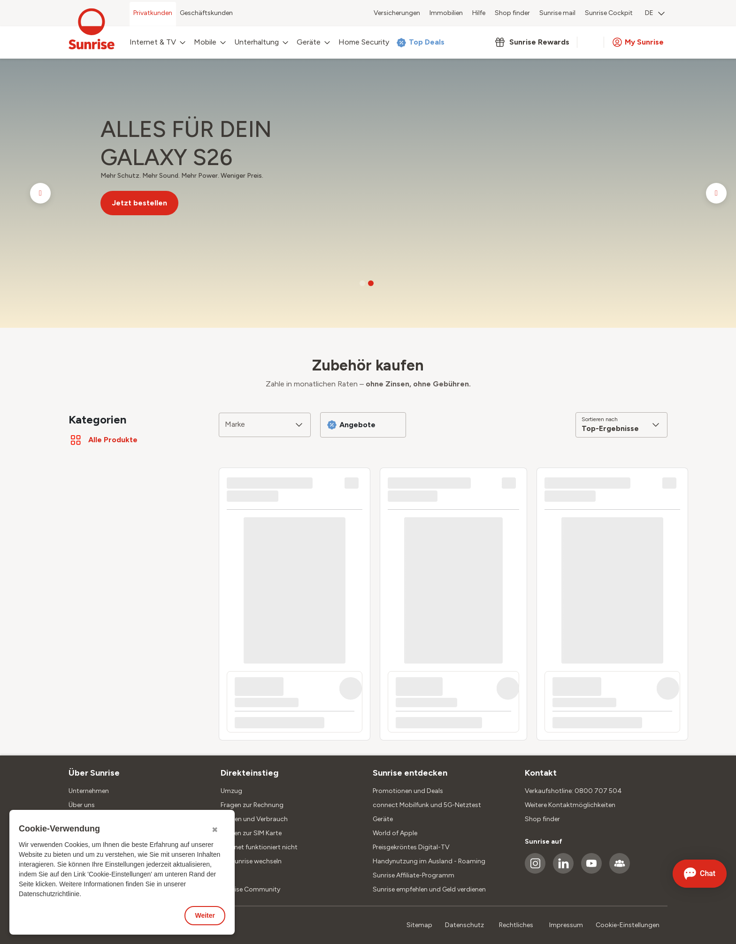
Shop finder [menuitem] (512, 13)
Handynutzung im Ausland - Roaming (429, 861)
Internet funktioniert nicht (259, 847)
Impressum (566, 925)
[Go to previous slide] (40, 193)
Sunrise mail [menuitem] (557, 13)
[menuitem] (654, 14)
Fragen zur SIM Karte (251, 833)
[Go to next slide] (716, 193)
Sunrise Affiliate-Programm (413, 875)
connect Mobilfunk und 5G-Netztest (427, 805)
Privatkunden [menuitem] (152, 13)
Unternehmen (89, 791)
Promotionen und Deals (408, 791)
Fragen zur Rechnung (252, 805)
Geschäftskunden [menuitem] (206, 13)
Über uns (82, 805)
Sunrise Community (250, 889)
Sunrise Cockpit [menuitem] (609, 13)
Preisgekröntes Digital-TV (411, 847)
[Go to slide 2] (371, 283)
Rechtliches (516, 925)
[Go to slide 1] (362, 283)
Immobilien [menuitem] (446, 13)
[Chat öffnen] (700, 874)
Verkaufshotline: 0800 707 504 (573, 791)
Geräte (383, 819)
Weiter (205, 915)
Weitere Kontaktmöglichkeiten (570, 805)
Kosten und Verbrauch (254, 819)
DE (655, 13)
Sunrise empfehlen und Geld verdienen (429, 889)
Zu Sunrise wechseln (251, 861)
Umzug (231, 791)
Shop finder (542, 819)
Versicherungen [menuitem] (397, 13)
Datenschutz (464, 925)
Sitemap (419, 925)
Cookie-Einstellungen (627, 925)
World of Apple (395, 833)
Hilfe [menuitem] (478, 13)
